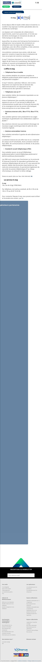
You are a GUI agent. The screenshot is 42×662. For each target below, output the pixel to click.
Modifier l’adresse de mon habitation (8, 604)
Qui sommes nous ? (7, 639)
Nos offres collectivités (31, 625)
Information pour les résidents (8, 635)
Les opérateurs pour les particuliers (32, 587)
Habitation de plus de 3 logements (32, 614)
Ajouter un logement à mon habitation (8, 607)
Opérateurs (17, 6)
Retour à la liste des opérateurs (13, 12)
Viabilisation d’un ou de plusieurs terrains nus (32, 611)
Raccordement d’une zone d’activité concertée (8, 632)
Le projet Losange (6, 642)
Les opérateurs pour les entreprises (32, 591)
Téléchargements (6, 590)
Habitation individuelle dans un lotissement (33, 607)
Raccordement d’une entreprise (31, 604)
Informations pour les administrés (31, 627)
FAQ (3, 593)
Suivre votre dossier (6, 588)
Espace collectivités (32, 619)
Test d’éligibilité (5, 587)
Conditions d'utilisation (22, 660)
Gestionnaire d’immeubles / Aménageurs (6, 621)
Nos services (29, 632)
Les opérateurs (31, 584)
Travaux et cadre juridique (32, 630)
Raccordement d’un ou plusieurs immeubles (7, 626)
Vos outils (5, 584)
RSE (3, 643)
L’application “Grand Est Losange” (32, 623)
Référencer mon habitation (8, 602)
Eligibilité (6, 6)
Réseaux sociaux (31, 639)
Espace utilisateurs (32, 598)
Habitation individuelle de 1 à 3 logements (33, 601)
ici (31, 176)
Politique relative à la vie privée (34, 660)
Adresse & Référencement (6, 598)
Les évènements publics (7, 592)
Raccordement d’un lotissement (6, 629)
